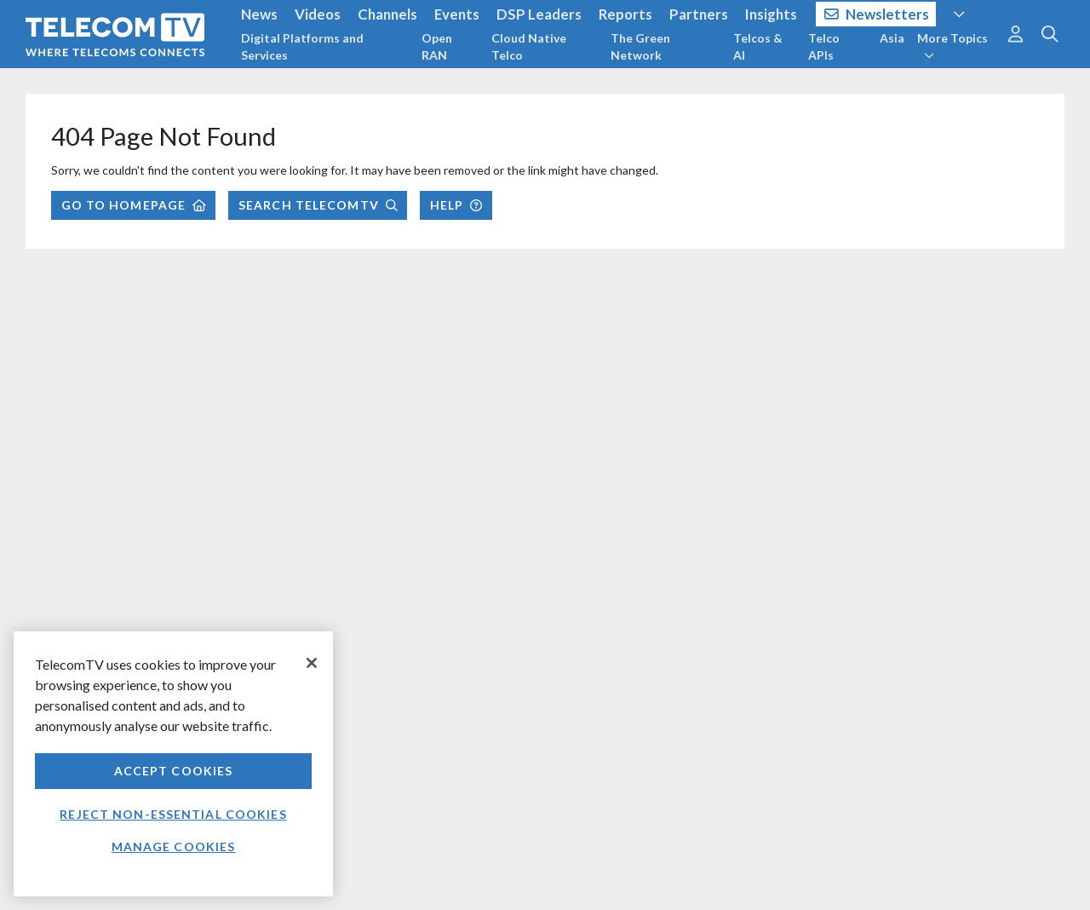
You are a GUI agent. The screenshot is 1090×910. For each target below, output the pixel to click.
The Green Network (640, 46)
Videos (318, 14)
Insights (771, 14)
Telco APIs (824, 46)
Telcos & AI (758, 46)
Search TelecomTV (318, 205)
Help (456, 205)
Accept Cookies (173, 770)
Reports (625, 14)
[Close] (311, 663)
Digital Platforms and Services (302, 46)
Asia (892, 38)
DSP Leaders (539, 14)
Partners (698, 14)
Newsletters (876, 14)
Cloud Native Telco (528, 46)
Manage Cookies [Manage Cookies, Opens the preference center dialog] (174, 846)
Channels (387, 14)
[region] (173, 763)
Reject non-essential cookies (173, 814)
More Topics (952, 46)
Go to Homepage (133, 205)
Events (456, 14)
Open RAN (437, 46)
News (259, 14)
